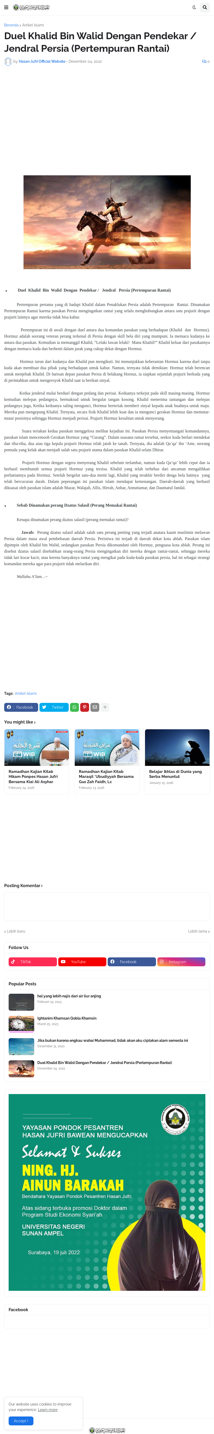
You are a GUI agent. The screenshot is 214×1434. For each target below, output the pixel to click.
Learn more (47, 1410)
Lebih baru (16, 931)
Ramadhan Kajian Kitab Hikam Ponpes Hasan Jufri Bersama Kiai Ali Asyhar (33, 776)
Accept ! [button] (21, 1421)
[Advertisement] (107, 108)
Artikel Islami (33, 25)
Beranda (11, 25)
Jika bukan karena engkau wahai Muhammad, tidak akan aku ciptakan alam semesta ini (112, 1040)
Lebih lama (197, 931)
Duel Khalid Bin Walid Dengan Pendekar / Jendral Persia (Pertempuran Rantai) (104, 1063)
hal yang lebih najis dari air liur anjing (69, 996)
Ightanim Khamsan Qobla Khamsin (66, 1018)
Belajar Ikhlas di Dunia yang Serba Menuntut (175, 774)
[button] (6, 7)
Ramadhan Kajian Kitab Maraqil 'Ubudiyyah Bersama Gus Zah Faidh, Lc (106, 776)
